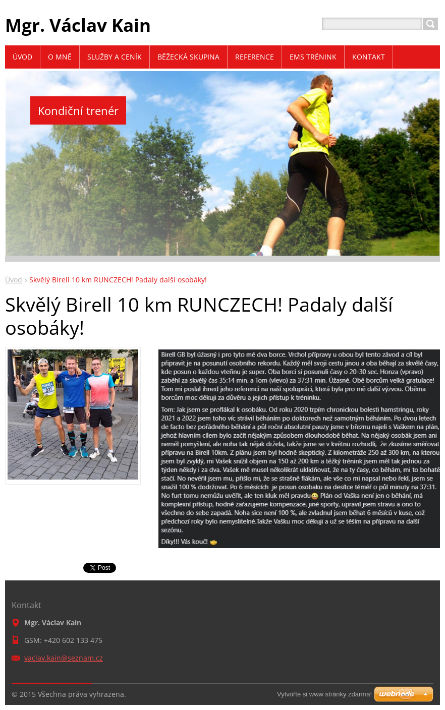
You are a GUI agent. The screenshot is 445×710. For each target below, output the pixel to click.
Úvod (13, 279)
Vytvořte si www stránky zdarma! (324, 694)
